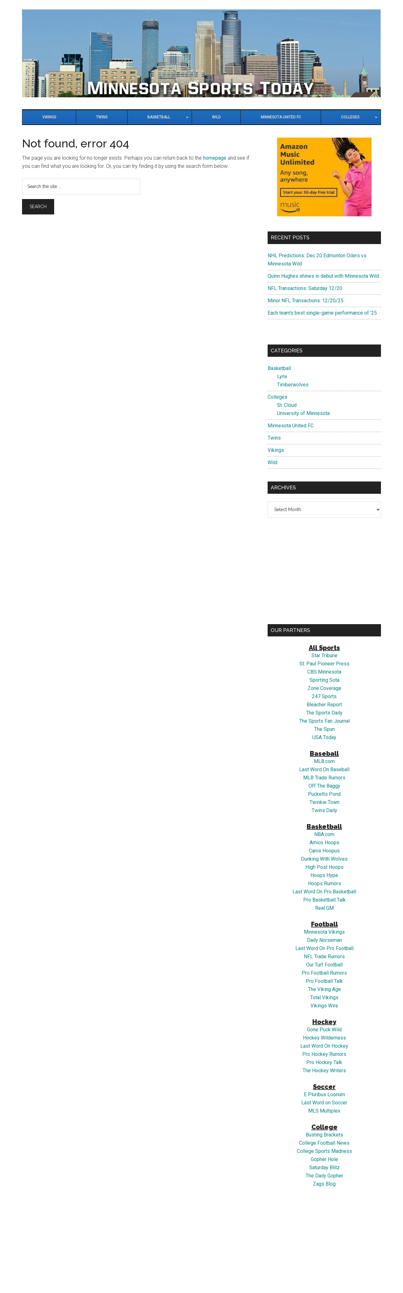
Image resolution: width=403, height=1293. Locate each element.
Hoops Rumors (324, 883)
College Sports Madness (324, 1151)
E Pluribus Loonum (324, 1094)
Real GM (324, 908)
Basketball (279, 368)
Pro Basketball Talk (324, 900)
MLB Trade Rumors (324, 778)
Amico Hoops (324, 843)
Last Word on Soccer (324, 1103)
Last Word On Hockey (324, 1046)
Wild (272, 462)
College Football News (324, 1143)
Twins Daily (324, 810)
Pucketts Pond (324, 794)
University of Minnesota (303, 413)
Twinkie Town (324, 802)
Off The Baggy (324, 786)
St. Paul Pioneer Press (324, 664)
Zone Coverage (324, 688)
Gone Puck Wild (324, 1030)
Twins (274, 438)
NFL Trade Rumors (324, 957)
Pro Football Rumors (324, 973)
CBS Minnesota (324, 672)
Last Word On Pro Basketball (324, 892)
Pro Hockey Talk (324, 1062)
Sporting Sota (324, 680)
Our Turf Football (324, 965)
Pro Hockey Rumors (324, 1054)
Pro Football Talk (324, 981)
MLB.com (324, 761)
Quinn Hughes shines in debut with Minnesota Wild (323, 276)
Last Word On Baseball (324, 769)
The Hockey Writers (324, 1071)
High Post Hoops (324, 867)
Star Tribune (324, 655)
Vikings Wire (324, 1006)
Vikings (276, 450)
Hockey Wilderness (324, 1038)
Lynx (282, 376)
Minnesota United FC (291, 426)
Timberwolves (293, 385)
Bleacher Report (324, 705)
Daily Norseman (324, 940)
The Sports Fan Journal (324, 721)
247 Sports (324, 696)
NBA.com (324, 834)
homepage (214, 158)
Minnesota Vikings (324, 932)
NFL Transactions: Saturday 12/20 (305, 288)
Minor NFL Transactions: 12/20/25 (305, 301)
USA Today (324, 737)
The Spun (324, 729)
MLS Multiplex (324, 1111)
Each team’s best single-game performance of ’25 (322, 313)
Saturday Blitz (324, 1168)
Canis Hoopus (324, 851)
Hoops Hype (324, 875)
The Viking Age (324, 989)
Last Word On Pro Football (324, 948)
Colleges (277, 397)
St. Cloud (287, 405)
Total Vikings (324, 997)
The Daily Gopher (324, 1176)
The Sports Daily (324, 713)
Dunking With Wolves (324, 859)
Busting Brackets (324, 1135)
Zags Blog (324, 1184)
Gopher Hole (324, 1159)
